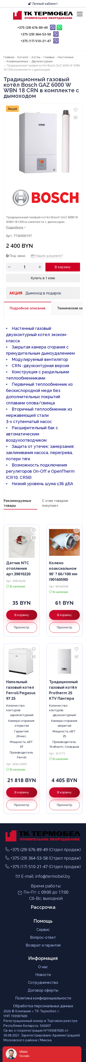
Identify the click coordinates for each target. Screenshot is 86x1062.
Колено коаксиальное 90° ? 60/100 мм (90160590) (63, 571)
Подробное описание (27, 308)
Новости (43, 974)
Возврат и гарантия (43, 945)
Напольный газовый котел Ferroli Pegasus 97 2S (21, 690)
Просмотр (21, 627)
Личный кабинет (43, 3)
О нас (43, 966)
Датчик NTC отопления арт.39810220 (18, 568)
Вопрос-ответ (43, 937)
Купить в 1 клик (43, 278)
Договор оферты (43, 990)
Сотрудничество (43, 982)
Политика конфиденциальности (43, 998)
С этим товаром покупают (55, 503)
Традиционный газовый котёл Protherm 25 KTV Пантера (63, 690)
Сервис (43, 929)
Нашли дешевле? (47, 255)
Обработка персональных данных (43, 1005)
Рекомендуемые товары (17, 503)
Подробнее (16, 227)
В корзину (63, 267)
